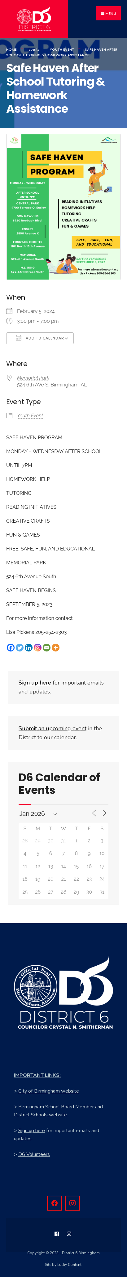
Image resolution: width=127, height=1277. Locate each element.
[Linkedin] (29, 647)
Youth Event (62, 49)
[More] (55, 647)
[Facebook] (11, 647)
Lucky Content (69, 1264)
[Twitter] (20, 647)
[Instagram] (38, 647)
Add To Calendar (40, 338)
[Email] (46, 647)
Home (11, 49)
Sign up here (31, 1130)
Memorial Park (33, 378)
